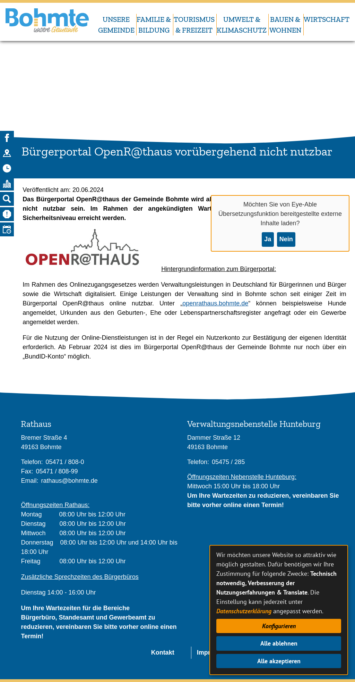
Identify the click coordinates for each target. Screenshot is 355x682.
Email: (29, 480)
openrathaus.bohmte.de (215, 303)
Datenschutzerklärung (243, 611)
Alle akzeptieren (279, 661)
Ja (267, 239)
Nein (286, 239)
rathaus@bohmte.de (69, 480)
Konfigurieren (279, 626)
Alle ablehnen (278, 643)
